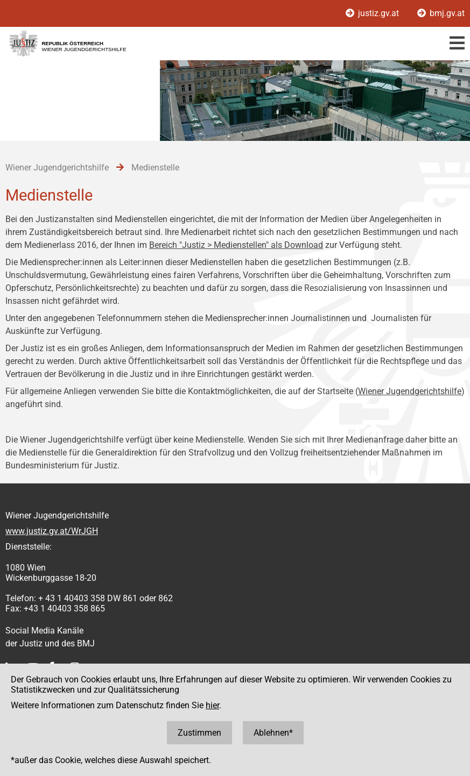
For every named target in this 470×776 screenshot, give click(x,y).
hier (212, 705)
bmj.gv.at (441, 13)
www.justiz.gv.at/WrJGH (51, 531)
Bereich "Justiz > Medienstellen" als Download (236, 245)
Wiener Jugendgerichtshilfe (409, 391)
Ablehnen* (273, 733)
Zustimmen (199, 733)
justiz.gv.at (373, 13)
